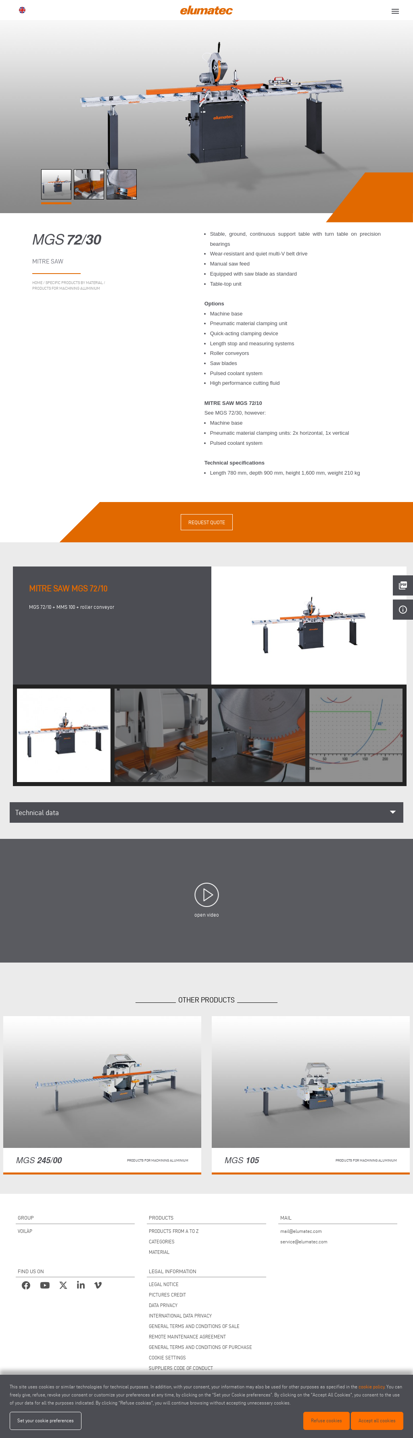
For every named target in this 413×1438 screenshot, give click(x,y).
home (37, 282)
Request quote (206, 522)
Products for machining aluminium (66, 288)
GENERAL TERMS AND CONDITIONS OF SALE (194, 1326)
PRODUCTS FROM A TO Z (173, 1231)
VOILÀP (25, 1231)
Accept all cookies (377, 1420)
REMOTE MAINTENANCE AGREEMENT (187, 1336)
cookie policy (371, 1386)
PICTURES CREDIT (167, 1294)
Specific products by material (74, 282)
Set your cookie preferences (45, 1420)
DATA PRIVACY (163, 1305)
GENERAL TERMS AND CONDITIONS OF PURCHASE (200, 1347)
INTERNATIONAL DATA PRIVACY (180, 1315)
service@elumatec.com (303, 1241)
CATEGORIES (162, 1241)
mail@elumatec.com (301, 1231)
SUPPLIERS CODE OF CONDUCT (181, 1368)
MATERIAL (159, 1252)
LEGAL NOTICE (164, 1284)
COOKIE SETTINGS (167, 1357)
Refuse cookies (326, 1420)
